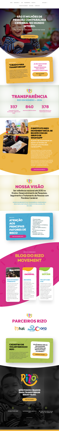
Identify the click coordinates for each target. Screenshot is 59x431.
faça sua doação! (29, 399)
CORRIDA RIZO (37, 5)
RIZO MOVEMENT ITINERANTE (13, 280)
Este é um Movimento (29, 36)
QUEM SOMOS (16, 2)
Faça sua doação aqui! (40, 74)
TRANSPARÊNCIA (27, 2)
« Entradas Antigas (9, 304)
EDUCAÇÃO (44, 2)
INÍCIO (11, 2)
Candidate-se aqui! (40, 354)
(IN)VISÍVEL (27, 280)
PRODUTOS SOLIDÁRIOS (23, 5)
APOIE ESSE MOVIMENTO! (39, 169)
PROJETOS (33, 2)
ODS (22, 2)
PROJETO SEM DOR (45, 280)
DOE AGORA (31, 5)
